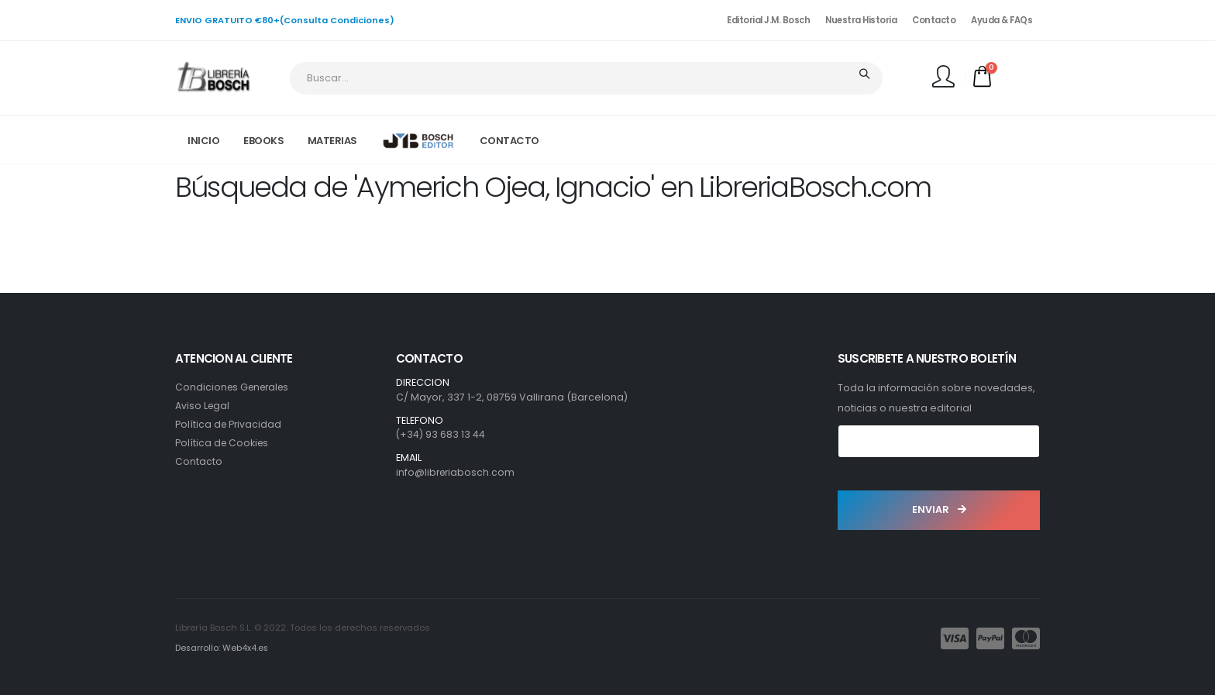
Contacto (933, 20)
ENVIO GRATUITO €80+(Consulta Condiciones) (284, 20)
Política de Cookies (223, 442)
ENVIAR (939, 509)
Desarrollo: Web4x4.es (222, 648)
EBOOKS (263, 140)
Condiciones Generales (235, 387)
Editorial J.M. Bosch (768, 20)
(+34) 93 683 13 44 (441, 434)
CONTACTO (509, 140)
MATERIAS (332, 140)
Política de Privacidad (229, 424)
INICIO (203, 140)
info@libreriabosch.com (457, 472)
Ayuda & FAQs (1001, 20)
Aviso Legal (203, 405)
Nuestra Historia (861, 20)
